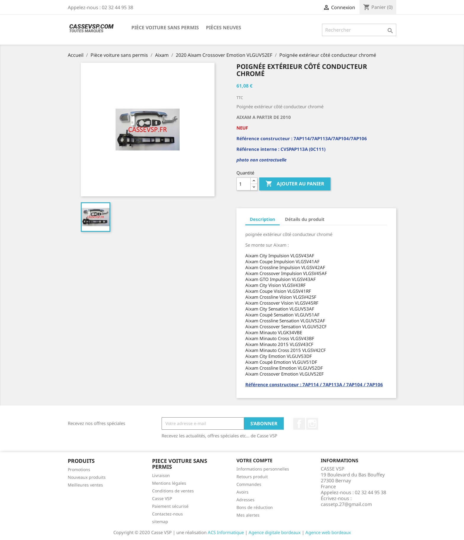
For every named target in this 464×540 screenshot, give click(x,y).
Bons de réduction (254, 507)
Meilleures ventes (85, 485)
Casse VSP (162, 498)
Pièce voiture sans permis (165, 27)
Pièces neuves (223, 27)
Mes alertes (248, 515)
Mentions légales (169, 483)
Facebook (299, 424)
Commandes (248, 484)
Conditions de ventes (173, 491)
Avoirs (242, 492)
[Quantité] (243, 183)
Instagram (312, 424)
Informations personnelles (262, 469)
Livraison (161, 475)
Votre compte (254, 460)
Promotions (79, 469)
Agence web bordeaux (328, 532)
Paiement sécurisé (170, 506)
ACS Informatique (226, 532)
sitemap (160, 521)
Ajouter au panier (294, 184)
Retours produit (252, 476)
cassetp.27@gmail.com (346, 504)
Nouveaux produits (87, 477)
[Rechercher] (359, 30)
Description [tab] (262, 219)
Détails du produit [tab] (305, 219)
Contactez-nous (167, 514)
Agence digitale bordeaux (275, 532)
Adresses (245, 499)
